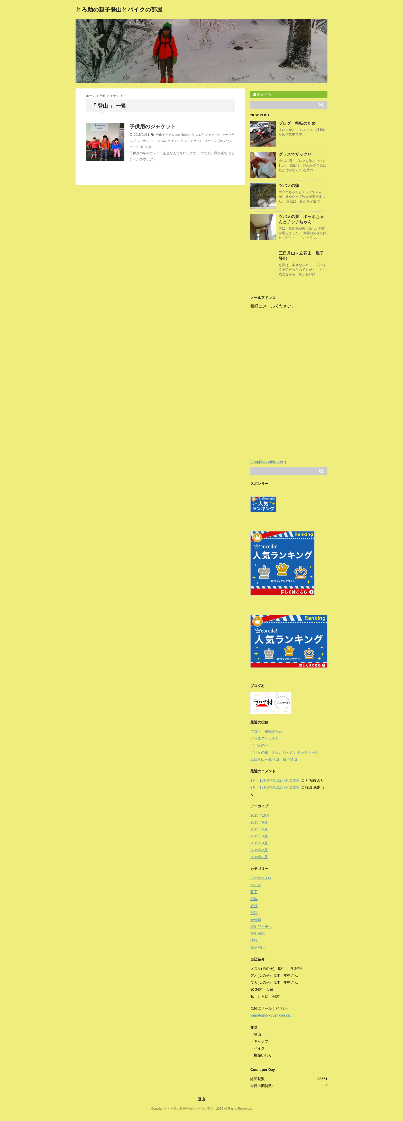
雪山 (151, 147)
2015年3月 (259, 843)
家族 (254, 899)
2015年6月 (259, 822)
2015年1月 (259, 857)
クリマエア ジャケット (204, 135)
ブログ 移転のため (297, 123)
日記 (254, 913)
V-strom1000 (260, 878)
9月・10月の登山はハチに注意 (274, 780)
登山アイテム (165, 135)
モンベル (160, 141)
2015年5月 (259, 829)
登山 (144, 147)
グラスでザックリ (295, 154)
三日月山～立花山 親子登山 (273, 759)
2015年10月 (260, 815)
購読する (262, 94)
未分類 (255, 920)
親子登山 (257, 947)
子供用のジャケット (153, 126)
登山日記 (257, 934)
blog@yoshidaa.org (268, 462)
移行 (254, 940)
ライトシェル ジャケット (185, 141)
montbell (181, 135)
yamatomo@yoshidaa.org (270, 1015)
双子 (254, 892)
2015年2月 (259, 850)
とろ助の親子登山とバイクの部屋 (119, 9)
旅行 (254, 906)
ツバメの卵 (289, 185)
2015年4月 (259, 836)
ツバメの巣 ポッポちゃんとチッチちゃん (284, 752)
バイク (255, 885)
